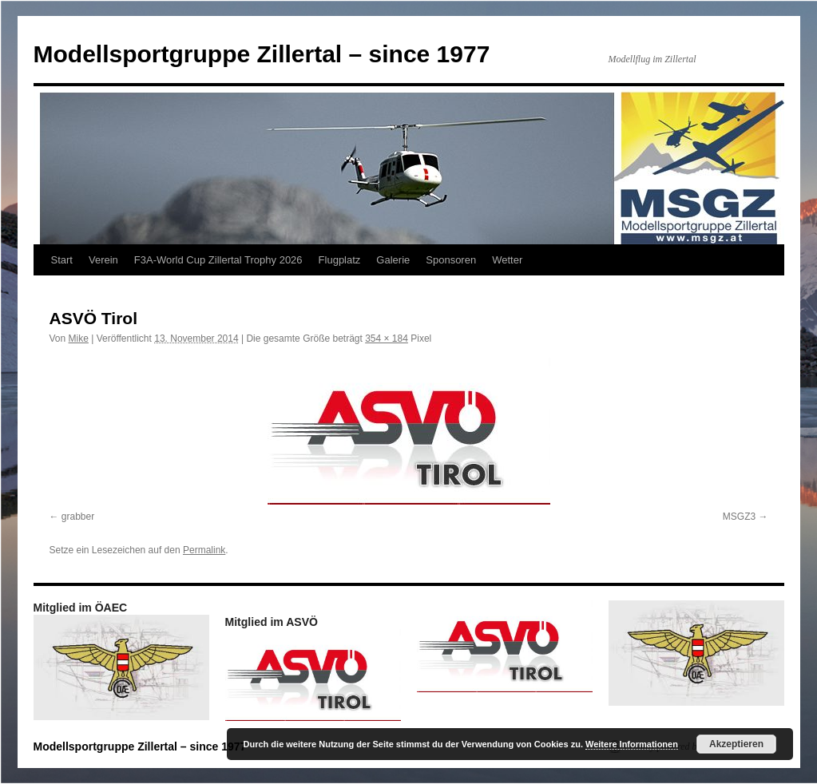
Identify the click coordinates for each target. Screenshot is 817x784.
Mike (79, 338)
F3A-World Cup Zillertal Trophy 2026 (218, 260)
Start (62, 260)
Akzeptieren (736, 744)
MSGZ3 (739, 516)
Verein (103, 260)
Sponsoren (451, 260)
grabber (77, 516)
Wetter (507, 260)
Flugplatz (340, 260)
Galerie (393, 260)
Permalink (204, 550)
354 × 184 (386, 338)
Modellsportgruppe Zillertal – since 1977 (262, 54)
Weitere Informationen (631, 744)
